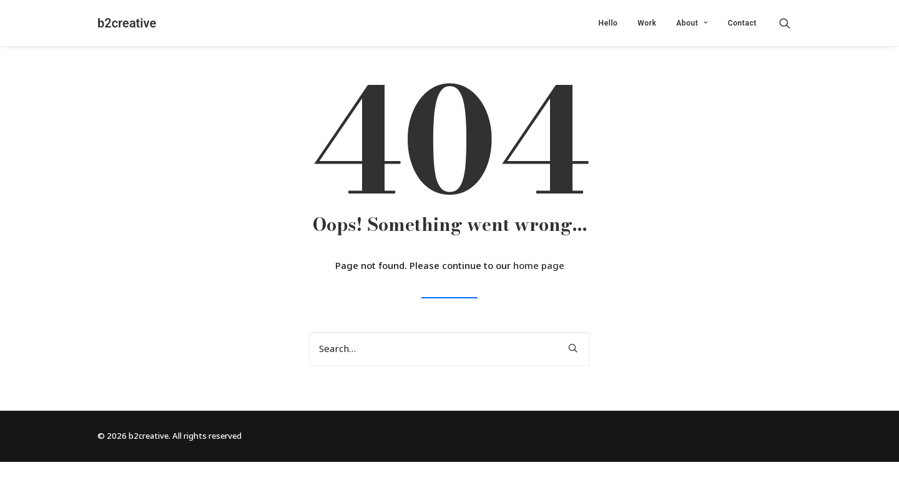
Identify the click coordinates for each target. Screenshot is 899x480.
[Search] (449, 349)
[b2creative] (126, 23)
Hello (608, 23)
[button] (790, 23)
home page (538, 266)
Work (646, 23)
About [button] (692, 23)
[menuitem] (608, 23)
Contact (742, 23)
